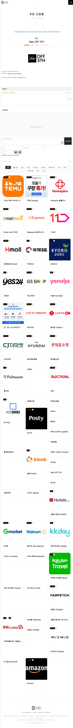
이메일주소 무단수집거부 (44, 712)
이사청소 (35, 167)
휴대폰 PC (52, 167)
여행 (28, 167)
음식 (22, 167)
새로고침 (20, 152)
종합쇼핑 (15, 167)
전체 (8, 167)
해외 (37, 171)
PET (65, 167)
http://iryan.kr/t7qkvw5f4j (14, 73)
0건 (32, 45)
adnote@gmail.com (39, 718)
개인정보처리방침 (26, 712)
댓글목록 (5, 110)
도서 (59, 167)
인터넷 (43, 167)
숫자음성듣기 (16, 152)
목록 (69, 99)
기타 (43, 171)
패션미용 (30, 171)
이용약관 (34, 712)
